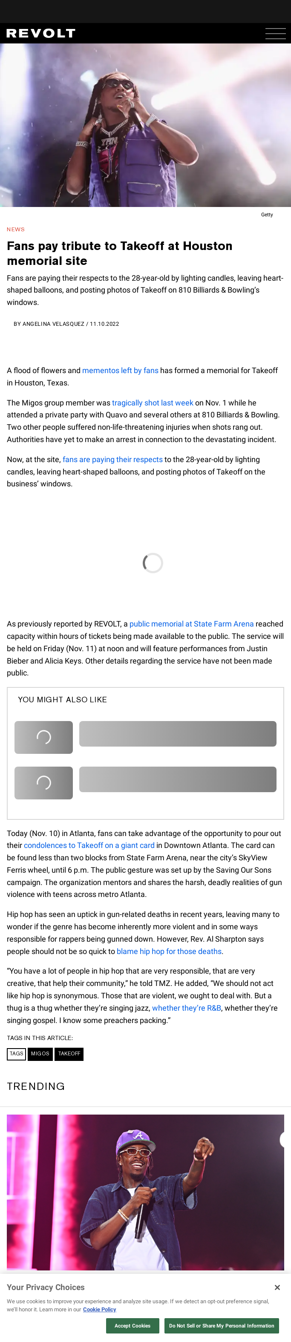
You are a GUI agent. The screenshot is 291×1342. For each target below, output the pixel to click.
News (16, 229)
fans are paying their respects (113, 459)
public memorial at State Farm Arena (192, 623)
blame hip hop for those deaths (169, 951)
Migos (40, 1053)
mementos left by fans (120, 370)
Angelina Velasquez (54, 324)
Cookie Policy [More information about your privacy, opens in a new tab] (99, 1309)
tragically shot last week (152, 402)
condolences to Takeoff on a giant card (89, 845)
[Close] (277, 1287)
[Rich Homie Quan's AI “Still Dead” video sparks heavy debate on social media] (145, 1192)
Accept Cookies (133, 1326)
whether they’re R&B (186, 1007)
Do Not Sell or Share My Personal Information (221, 1326)
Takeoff (69, 1053)
